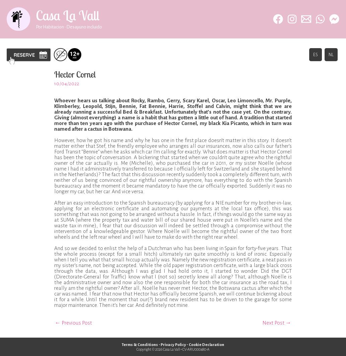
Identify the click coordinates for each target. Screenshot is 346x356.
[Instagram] (292, 19)
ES (315, 54)
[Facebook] (278, 19)
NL (331, 54)
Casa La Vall (67, 15)
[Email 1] (306, 19)
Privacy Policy (173, 345)
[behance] (334, 19)
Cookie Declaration (207, 345)
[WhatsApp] (320, 19)
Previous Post (73, 323)
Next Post (276, 323)
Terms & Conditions (139, 345)
